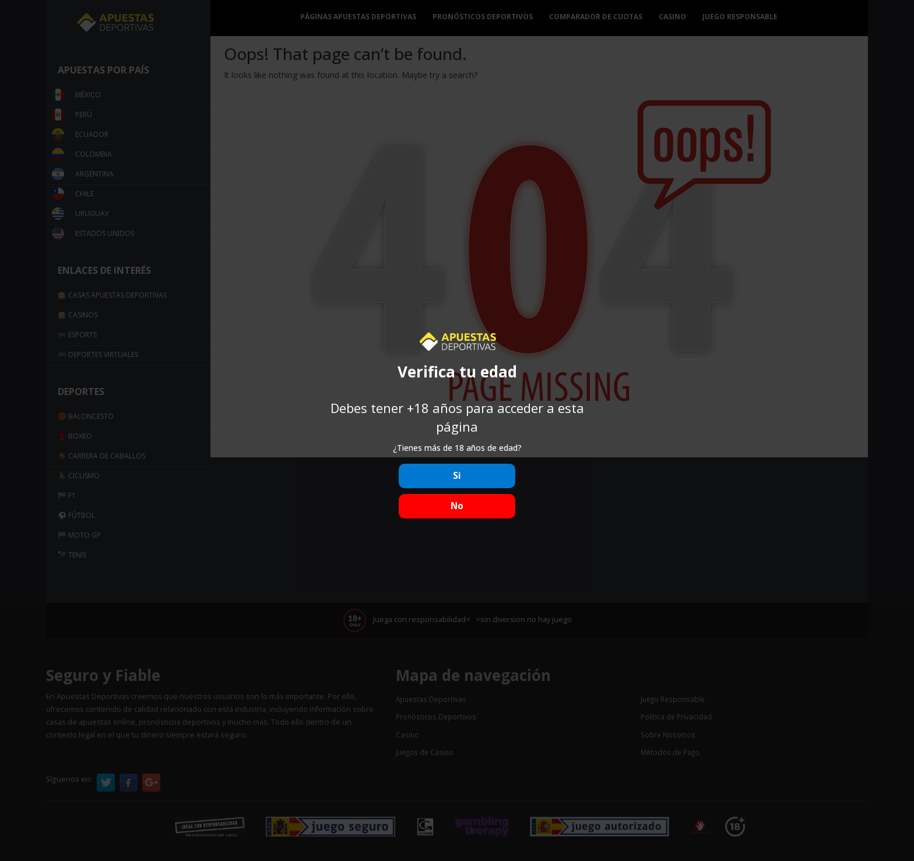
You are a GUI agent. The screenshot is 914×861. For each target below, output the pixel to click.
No (457, 506)
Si (457, 476)
